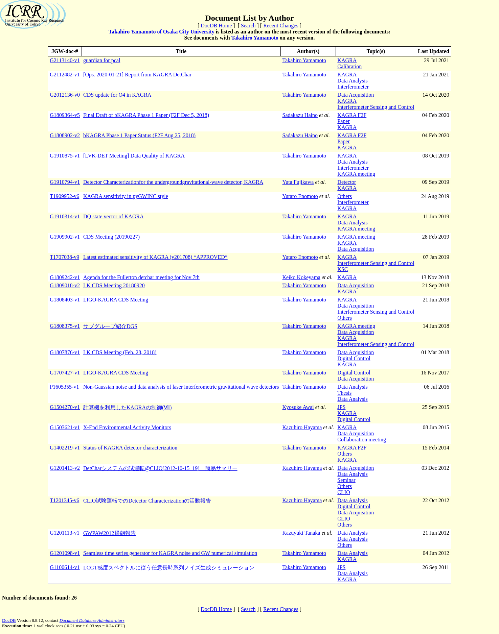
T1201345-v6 (64, 500)
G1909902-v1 (65, 237)
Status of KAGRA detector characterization (130, 447)
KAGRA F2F (351, 115)
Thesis (344, 393)
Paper (343, 121)
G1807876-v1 (65, 352)
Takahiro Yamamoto (132, 31)
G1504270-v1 (65, 407)
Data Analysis (352, 80)
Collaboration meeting (361, 439)
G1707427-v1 (65, 372)
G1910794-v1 (65, 182)
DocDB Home (216, 25)
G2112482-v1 (65, 74)
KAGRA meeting (356, 174)
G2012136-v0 (65, 95)
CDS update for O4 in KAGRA (117, 95)
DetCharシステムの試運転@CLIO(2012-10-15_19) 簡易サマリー (160, 468)
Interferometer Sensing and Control (375, 107)
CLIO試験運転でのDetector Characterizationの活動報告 (147, 501)
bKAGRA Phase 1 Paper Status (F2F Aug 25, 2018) (139, 135)
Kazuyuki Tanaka (301, 533)
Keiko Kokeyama (301, 277)
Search (248, 25)
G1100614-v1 (65, 567)
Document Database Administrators (92, 620)
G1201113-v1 (65, 533)
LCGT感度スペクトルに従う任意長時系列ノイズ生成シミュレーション (168, 567)
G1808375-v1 (65, 326)
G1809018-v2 (65, 285)
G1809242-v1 (65, 277)
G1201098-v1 (65, 553)
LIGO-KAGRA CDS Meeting (115, 299)
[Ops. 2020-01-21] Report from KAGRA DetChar (137, 74)
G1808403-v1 (65, 299)
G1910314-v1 (65, 216)
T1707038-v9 (64, 257)
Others (344, 196)
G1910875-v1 (65, 155)
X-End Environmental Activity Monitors (127, 427)
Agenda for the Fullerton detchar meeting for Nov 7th (141, 277)
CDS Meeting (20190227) (111, 237)
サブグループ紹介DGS (110, 326)
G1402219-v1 (65, 447)
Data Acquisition (355, 95)
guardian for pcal (101, 60)
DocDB (9, 620)
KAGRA (347, 60)
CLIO (343, 492)
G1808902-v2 (65, 135)
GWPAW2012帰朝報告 (109, 533)
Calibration (349, 66)
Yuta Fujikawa (298, 182)
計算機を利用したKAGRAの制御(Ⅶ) (127, 407)
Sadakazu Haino (300, 115)
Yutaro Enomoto (300, 196)
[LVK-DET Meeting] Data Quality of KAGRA (134, 155)
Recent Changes (280, 25)
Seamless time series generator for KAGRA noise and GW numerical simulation (170, 553)
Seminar (346, 480)
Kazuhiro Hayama (302, 427)
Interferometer (352, 87)
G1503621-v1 (65, 427)
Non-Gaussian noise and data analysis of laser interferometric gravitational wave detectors (181, 387)
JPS (341, 407)
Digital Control (353, 358)
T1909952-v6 (64, 196)
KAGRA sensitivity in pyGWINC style (125, 196)
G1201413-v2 (65, 468)
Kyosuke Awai (298, 407)
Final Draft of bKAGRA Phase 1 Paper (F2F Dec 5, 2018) (146, 115)
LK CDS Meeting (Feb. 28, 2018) (119, 352)
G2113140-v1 (65, 60)
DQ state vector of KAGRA (113, 216)
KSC (342, 269)
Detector (346, 182)
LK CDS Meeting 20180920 (114, 285)
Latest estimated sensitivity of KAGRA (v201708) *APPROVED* (155, 257)
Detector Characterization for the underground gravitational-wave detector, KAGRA (173, 182)
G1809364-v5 (65, 115)
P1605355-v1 (64, 387)
